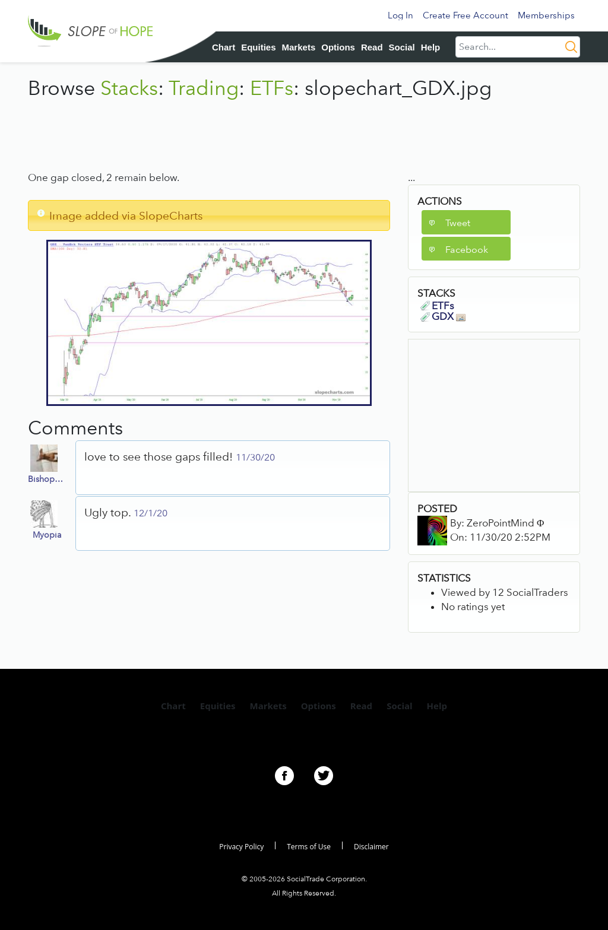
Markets (299, 47)
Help (431, 47)
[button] (466, 222)
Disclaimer (371, 847)
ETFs (271, 88)
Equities (258, 47)
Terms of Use (309, 847)
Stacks (129, 88)
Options (338, 47)
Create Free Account (465, 15)
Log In (400, 15)
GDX (449, 316)
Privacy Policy (241, 847)
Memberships (546, 15)
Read (372, 47)
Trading (204, 88)
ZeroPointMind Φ (505, 523)
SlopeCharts (170, 215)
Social (402, 47)
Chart (223, 47)
